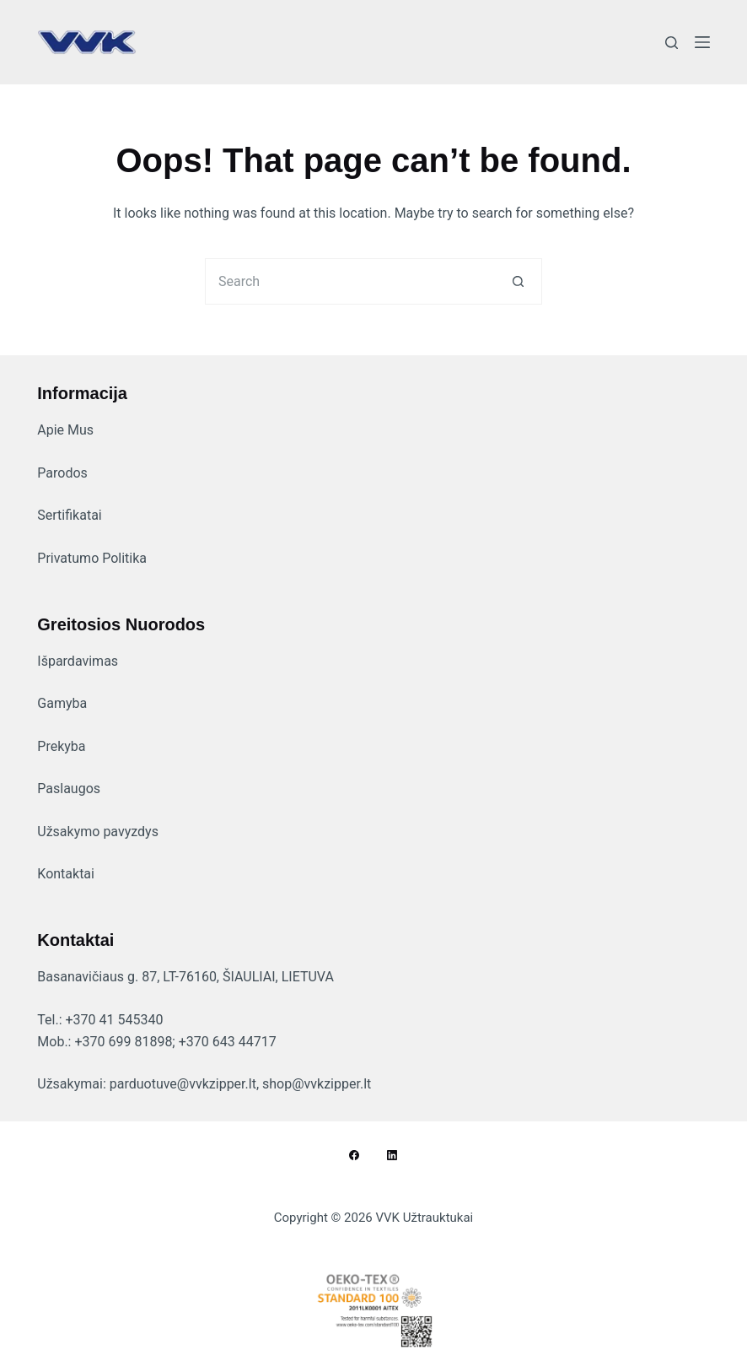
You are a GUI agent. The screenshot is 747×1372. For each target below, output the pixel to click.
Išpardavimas (77, 661)
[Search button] (519, 281)
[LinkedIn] (392, 1155)
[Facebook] (354, 1155)
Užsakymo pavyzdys (98, 832)
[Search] (671, 42)
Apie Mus (65, 430)
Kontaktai (65, 874)
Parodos (62, 473)
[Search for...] (350, 281)
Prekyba (61, 746)
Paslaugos (68, 789)
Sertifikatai (69, 515)
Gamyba (62, 703)
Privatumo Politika (92, 558)
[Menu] (702, 42)
